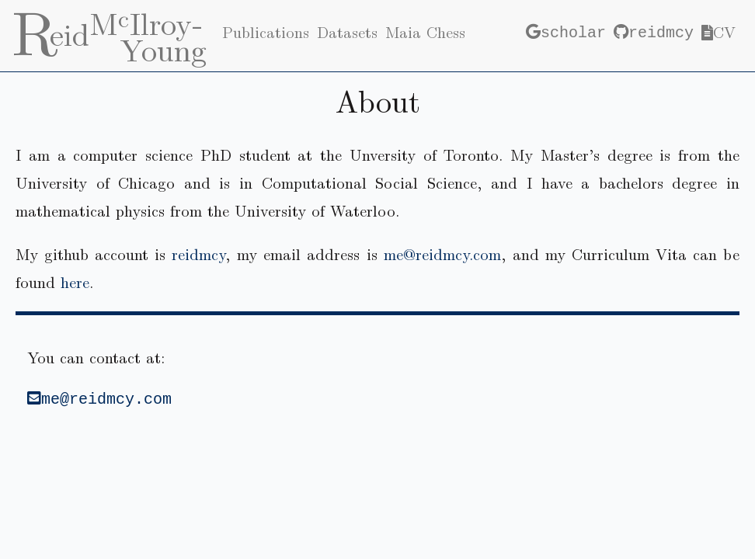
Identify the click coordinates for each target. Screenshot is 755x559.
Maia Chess (425, 31)
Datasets (347, 31)
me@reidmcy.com (442, 253)
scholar (566, 31)
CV (718, 31)
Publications (265, 31)
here (75, 281)
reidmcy (654, 31)
